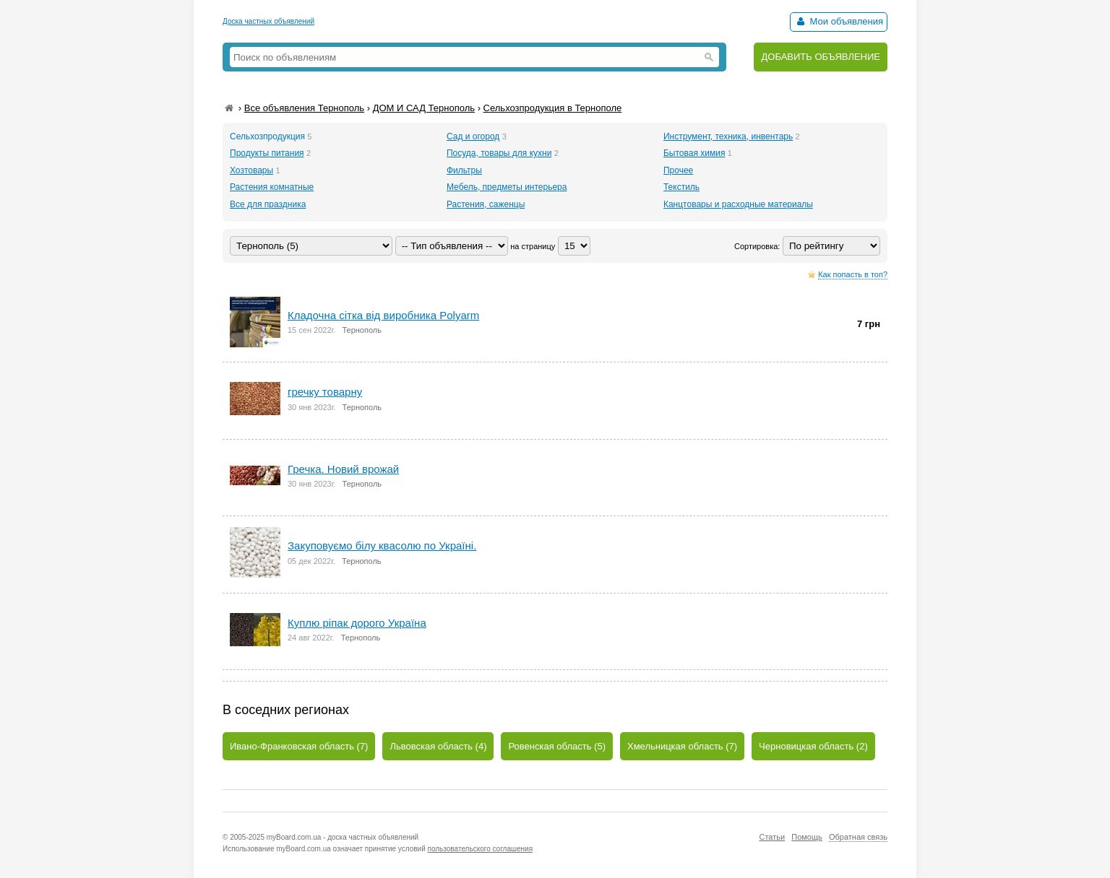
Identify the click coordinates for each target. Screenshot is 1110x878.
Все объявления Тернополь (304, 108)
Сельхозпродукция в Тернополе (552, 108)
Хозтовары (251, 170)
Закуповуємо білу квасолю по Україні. (382, 545)
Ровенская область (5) (557, 746)
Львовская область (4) (438, 746)
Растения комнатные (272, 187)
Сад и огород (473, 136)
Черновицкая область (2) (813, 746)
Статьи (772, 837)
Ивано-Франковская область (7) (299, 746)
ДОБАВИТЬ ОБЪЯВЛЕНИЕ (820, 56)
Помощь (806, 837)
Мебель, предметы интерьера (507, 187)
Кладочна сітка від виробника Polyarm (383, 315)
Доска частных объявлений (268, 21)
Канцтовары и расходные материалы (738, 204)
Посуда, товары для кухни (499, 153)
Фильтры (464, 170)
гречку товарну (325, 392)
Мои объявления (838, 21)
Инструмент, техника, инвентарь (728, 136)
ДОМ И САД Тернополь (424, 108)
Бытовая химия (694, 153)
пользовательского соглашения (480, 849)
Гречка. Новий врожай (343, 469)
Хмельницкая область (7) (682, 746)
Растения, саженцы (486, 204)
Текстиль (681, 187)
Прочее (678, 170)
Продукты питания (267, 153)
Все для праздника (268, 204)
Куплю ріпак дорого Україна (357, 623)
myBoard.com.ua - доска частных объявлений (342, 837)
